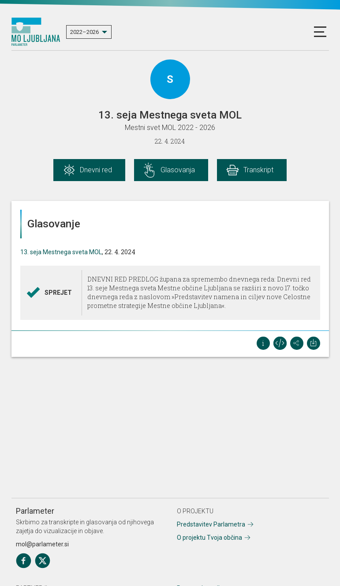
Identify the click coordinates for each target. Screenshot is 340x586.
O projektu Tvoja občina (209, 537)
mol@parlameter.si (42, 544)
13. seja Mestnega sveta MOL (61, 252)
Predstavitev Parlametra (211, 524)
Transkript (258, 170)
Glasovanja (178, 170)
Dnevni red (96, 170)
